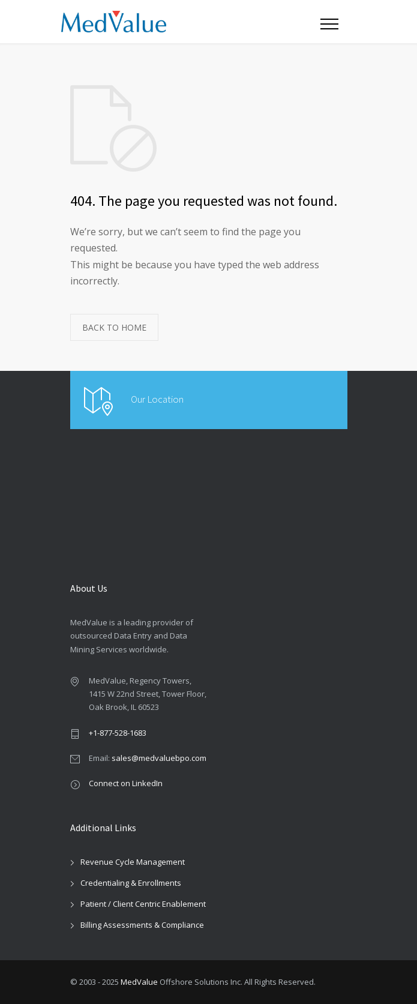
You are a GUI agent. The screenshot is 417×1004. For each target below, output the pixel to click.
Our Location (157, 399)
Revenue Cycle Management (132, 861)
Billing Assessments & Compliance (142, 924)
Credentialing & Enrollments (130, 882)
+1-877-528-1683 (117, 732)
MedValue (139, 981)
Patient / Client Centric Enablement (143, 903)
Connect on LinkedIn (126, 783)
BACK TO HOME (114, 327)
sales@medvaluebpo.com (159, 758)
